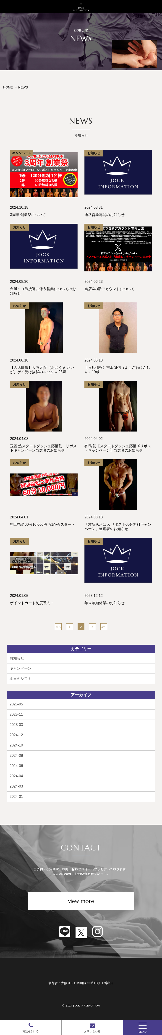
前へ (58, 626)
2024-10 (16, 745)
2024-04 (16, 776)
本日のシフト (20, 679)
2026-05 (16, 704)
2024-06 (16, 766)
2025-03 (16, 725)
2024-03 (16, 786)
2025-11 (16, 714)
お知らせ (17, 658)
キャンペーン (20, 668)
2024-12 (16, 735)
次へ (103, 626)
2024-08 (16, 755)
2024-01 (16, 796)
